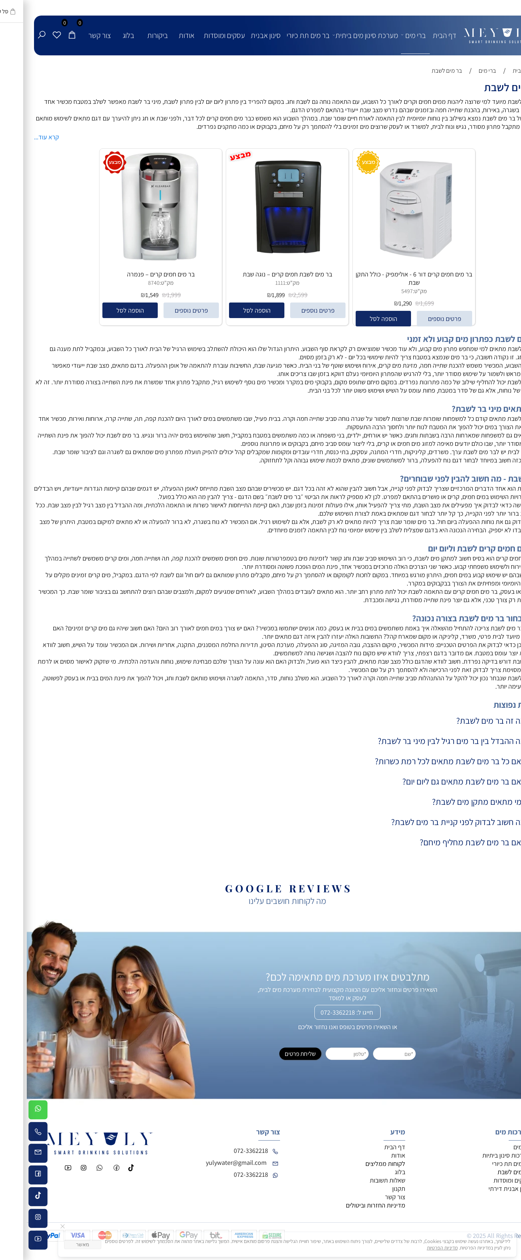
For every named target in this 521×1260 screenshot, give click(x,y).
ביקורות (130, 35)
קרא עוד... (19, 137)
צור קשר (73, 35)
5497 (380, 291)
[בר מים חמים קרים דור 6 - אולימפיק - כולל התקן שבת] (387, 260)
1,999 (147, 295)
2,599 (273, 295)
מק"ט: (393, 291)
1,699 (400, 303)
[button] (356, 318)
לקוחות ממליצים (358, 1163)
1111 (254, 283)
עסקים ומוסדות (197, 35)
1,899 (251, 295)
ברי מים (388, 35)
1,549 (125, 295)
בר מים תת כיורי (281, 35)
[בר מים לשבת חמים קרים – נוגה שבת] (260, 262)
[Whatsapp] (11, 1111)
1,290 (378, 303)
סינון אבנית (239, 35)
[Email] (11, 1154)
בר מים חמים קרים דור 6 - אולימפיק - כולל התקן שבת (387, 278)
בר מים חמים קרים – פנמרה (134, 274)
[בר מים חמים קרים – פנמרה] (133, 262)
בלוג (101, 35)
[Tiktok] (11, 1198)
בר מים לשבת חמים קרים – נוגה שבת (260, 274)
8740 (127, 283)
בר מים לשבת (485, 87)
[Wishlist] (30, 28)
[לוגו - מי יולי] (473, 30)
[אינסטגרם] (11, 1219)
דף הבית (417, 35)
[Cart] (45, 28)
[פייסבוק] (11, 1176)
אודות (160, 35)
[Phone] (11, 1132)
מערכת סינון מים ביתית (340, 35)
